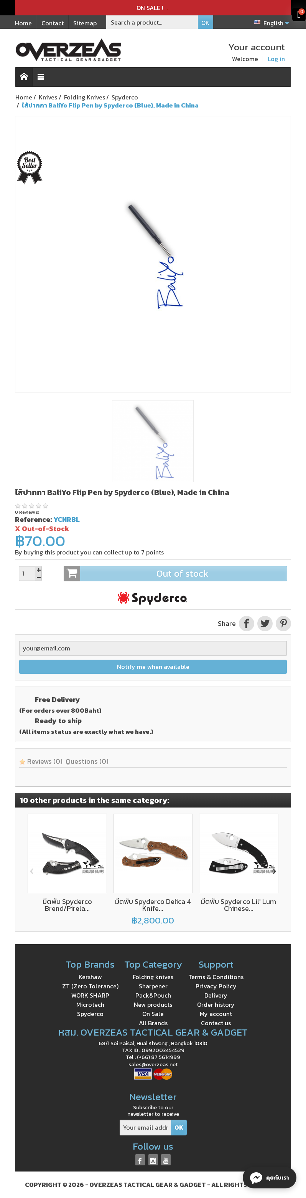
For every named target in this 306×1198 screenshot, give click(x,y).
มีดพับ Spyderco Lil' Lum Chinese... (238, 904)
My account (216, 1013)
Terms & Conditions (215, 976)
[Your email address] (145, 1127)
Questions (87, 761)
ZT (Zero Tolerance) (90, 986)
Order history (216, 1004)
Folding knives (153, 976)
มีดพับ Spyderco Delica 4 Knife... (153, 904)
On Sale (153, 1013)
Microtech (90, 1004)
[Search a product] (152, 22)
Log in (276, 59)
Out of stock (175, 573)
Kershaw (90, 976)
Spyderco (90, 1013)
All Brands (153, 1023)
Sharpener (153, 986)
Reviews (41, 761)
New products (153, 1004)
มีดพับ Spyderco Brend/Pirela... (67, 904)
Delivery (215, 995)
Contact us (216, 1023)
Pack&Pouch (153, 995)
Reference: (33, 519)
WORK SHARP (90, 995)
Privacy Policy (216, 986)
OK (205, 22)
